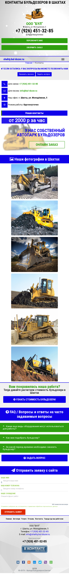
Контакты (39, 519)
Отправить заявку (13, 512)
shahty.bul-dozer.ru (13, 59)
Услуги (23, 519)
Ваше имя (5, 478)
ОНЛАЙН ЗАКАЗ (47, 145)
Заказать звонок (26, 74)
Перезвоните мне (34, 40)
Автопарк (16, 519)
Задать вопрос (43, 74)
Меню (63, 58)
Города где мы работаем (53, 519)
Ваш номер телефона (10, 486)
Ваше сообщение (8, 494)
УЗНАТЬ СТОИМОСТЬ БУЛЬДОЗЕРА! (34, 399)
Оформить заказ (35, 47)
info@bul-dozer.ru (28, 90)
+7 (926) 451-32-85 (34, 31)
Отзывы (31, 519)
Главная (9, 519)
